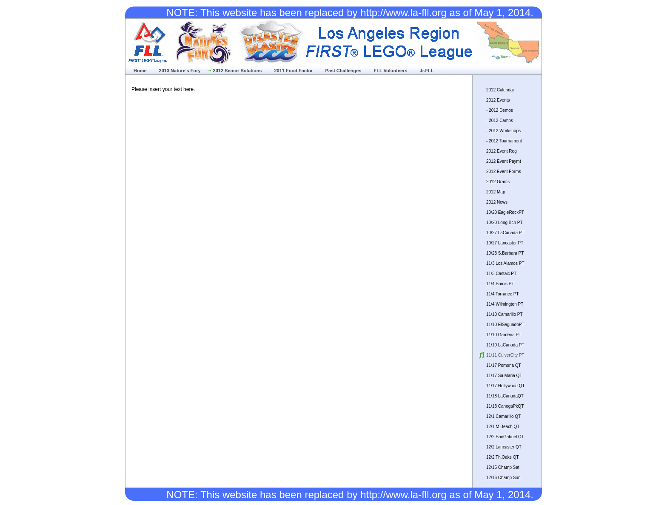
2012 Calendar (500, 90)
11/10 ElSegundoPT (505, 324)
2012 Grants (498, 181)
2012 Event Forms (503, 171)
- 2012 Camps (499, 120)
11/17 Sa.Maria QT (504, 375)
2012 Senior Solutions (237, 70)
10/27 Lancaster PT (504, 243)
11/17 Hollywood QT (505, 385)
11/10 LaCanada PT (505, 345)
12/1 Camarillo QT (503, 416)
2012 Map (495, 192)
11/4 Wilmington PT (504, 304)
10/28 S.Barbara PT (505, 253)
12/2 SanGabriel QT (505, 436)
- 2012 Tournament (504, 141)
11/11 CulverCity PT (505, 355)
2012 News (496, 202)
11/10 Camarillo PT (504, 314)
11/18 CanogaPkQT (505, 406)
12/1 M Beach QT (502, 426)
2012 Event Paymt (503, 161)
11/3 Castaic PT (501, 273)
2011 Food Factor (293, 70)
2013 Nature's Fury (180, 70)
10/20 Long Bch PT (504, 222)
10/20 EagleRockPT (505, 212)
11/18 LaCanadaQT (505, 396)
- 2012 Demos (499, 110)
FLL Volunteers (391, 70)
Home (140, 70)
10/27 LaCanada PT (505, 232)
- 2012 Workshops (503, 130)
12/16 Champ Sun (503, 477)
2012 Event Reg (501, 151)
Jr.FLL (427, 70)
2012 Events (498, 100)
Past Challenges (343, 70)
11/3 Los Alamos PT (505, 263)
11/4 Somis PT (500, 283)
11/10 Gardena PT (503, 334)
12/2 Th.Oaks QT (502, 457)
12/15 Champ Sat (502, 467)
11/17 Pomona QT (503, 365)
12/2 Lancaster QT (504, 447)
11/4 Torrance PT (502, 294)
